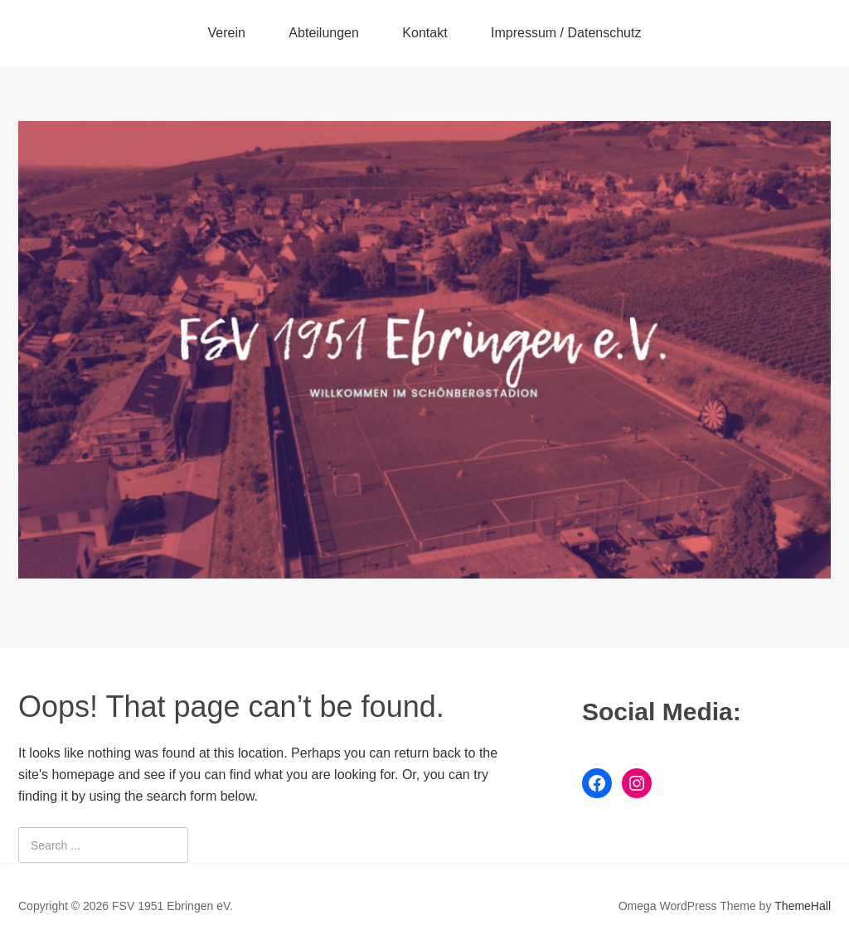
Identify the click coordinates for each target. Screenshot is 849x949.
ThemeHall (802, 906)
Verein (226, 33)
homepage (82, 774)
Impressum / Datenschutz (566, 33)
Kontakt (424, 33)
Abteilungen (324, 33)
